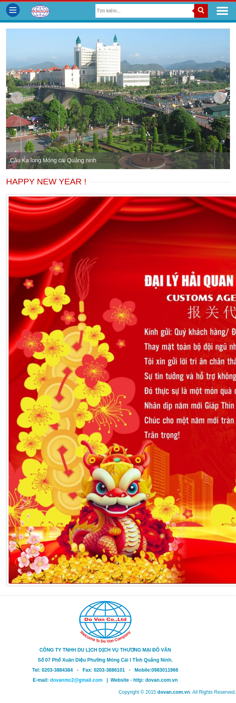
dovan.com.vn (161, 680)
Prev (16, 98)
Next (219, 98)
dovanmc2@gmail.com (78, 680)
